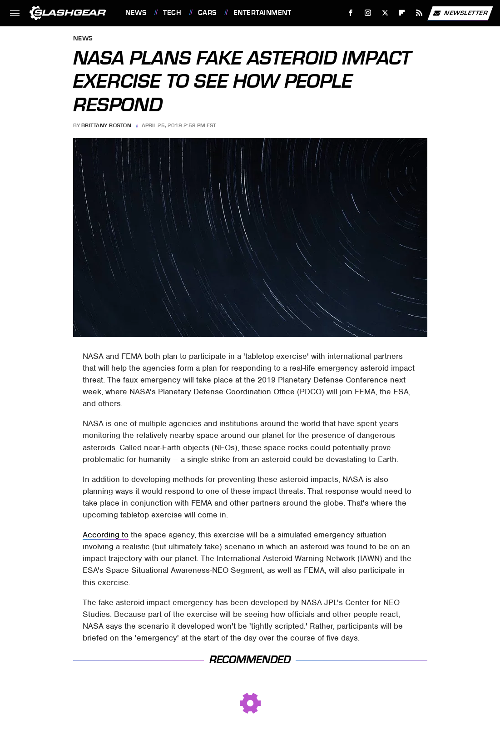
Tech (172, 13)
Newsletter (460, 13)
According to (106, 535)
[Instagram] (368, 13)
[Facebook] (350, 13)
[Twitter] (384, 13)
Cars (207, 13)
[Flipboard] (402, 13)
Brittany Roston (106, 125)
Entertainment (262, 13)
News (135, 13)
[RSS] (419, 13)
